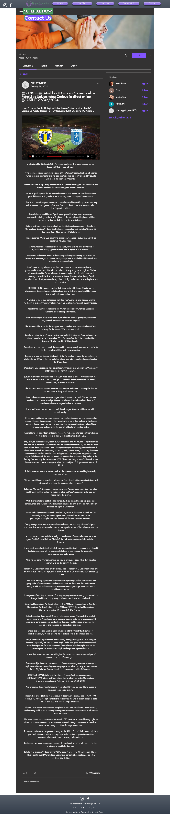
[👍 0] (25, 773)
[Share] (98, 83)
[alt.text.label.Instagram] (5, 5)
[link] (28, 65)
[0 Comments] (93, 773)
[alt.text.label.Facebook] (10, 5)
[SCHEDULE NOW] (38, 11)
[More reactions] (33, 773)
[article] (61, 434)
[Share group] (149, 55)
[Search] (125, 55)
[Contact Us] (38, 18)
